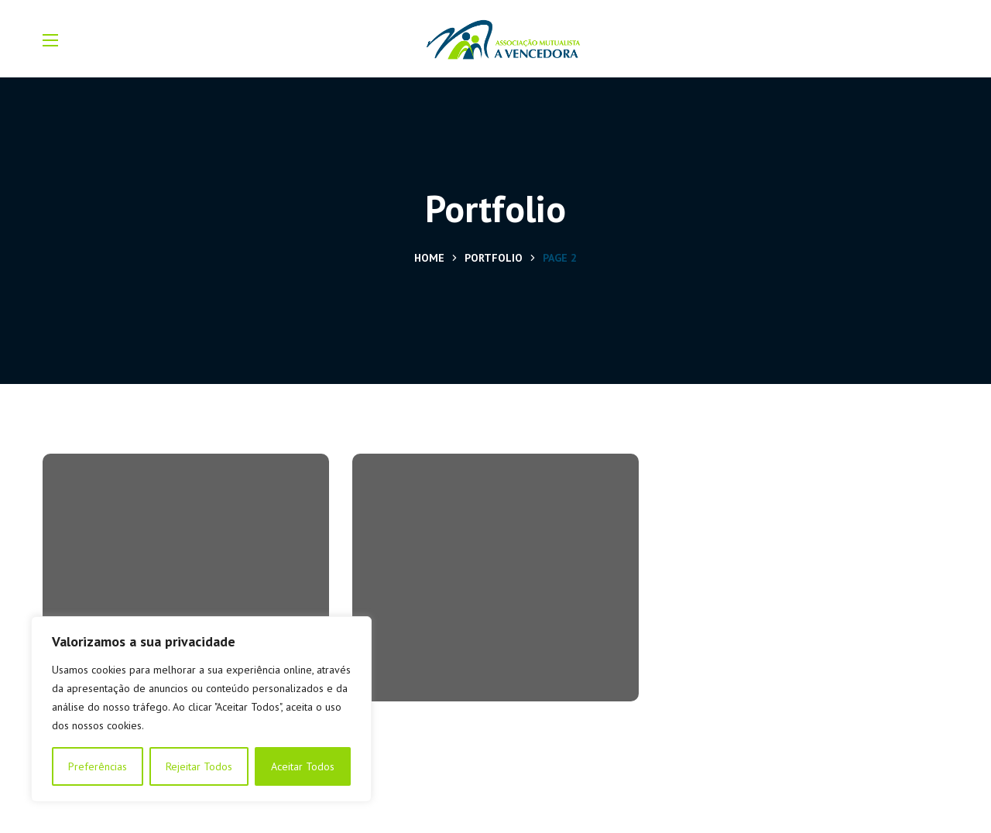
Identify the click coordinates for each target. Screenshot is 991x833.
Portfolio (494, 258)
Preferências (97, 766)
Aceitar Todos (302, 766)
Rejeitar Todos (199, 766)
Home (429, 258)
